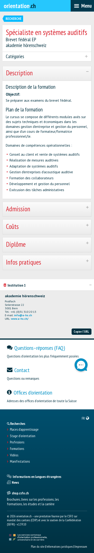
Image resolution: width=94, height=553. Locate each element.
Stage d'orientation (22, 436)
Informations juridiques (59, 546)
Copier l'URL (81, 331)
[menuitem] (85, 418)
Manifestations (20, 461)
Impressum (81, 546)
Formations (17, 449)
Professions (17, 442)
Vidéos (14, 455)
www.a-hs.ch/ (19, 318)
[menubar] (82, 6)
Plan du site (37, 546)
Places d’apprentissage (24, 429)
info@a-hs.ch (23, 315)
